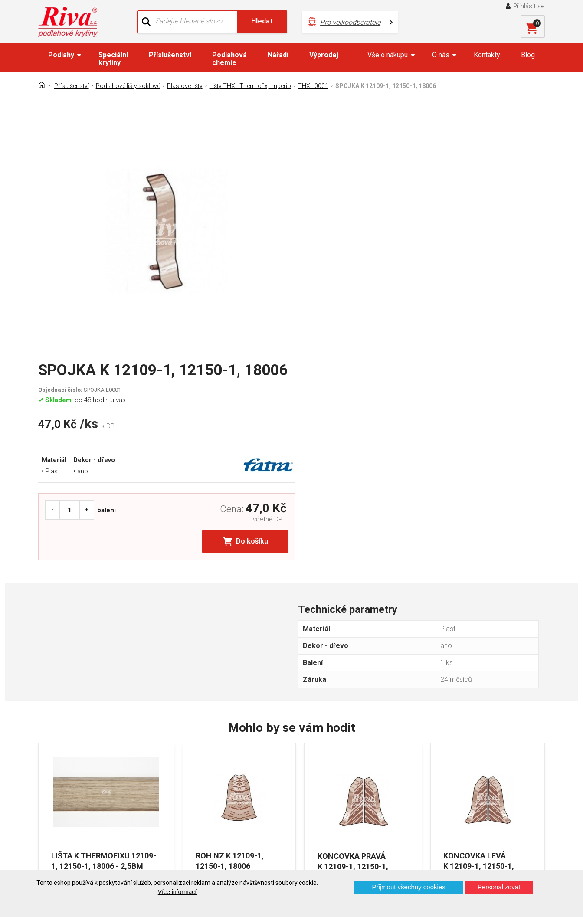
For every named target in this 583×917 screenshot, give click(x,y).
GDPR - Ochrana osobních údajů (93, 783)
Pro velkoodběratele (339, 22)
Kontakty (487, 55)
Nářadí (278, 55)
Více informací (177, 891)
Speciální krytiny (113, 59)
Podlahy (61, 55)
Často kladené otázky (78, 799)
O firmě (186, 753)
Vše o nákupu (387, 55)
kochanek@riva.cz (373, 800)
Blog (528, 55)
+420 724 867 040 (373, 771)
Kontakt (57, 768)
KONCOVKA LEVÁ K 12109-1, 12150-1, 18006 (479, 643)
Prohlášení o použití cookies (88, 814)
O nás (440, 55)
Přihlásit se (529, 6)
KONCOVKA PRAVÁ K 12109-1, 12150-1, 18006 (352, 643)
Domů (54, 753)
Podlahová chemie (229, 59)
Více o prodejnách (483, 856)
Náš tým (187, 768)
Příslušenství (170, 55)
